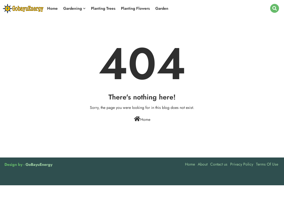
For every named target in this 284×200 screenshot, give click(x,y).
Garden (161, 8)
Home (52, 8)
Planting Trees (103, 8)
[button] (274, 8)
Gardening (72, 8)
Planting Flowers (135, 8)
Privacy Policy (241, 164)
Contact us (218, 164)
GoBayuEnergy (39, 164)
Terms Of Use (267, 164)
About (202, 164)
